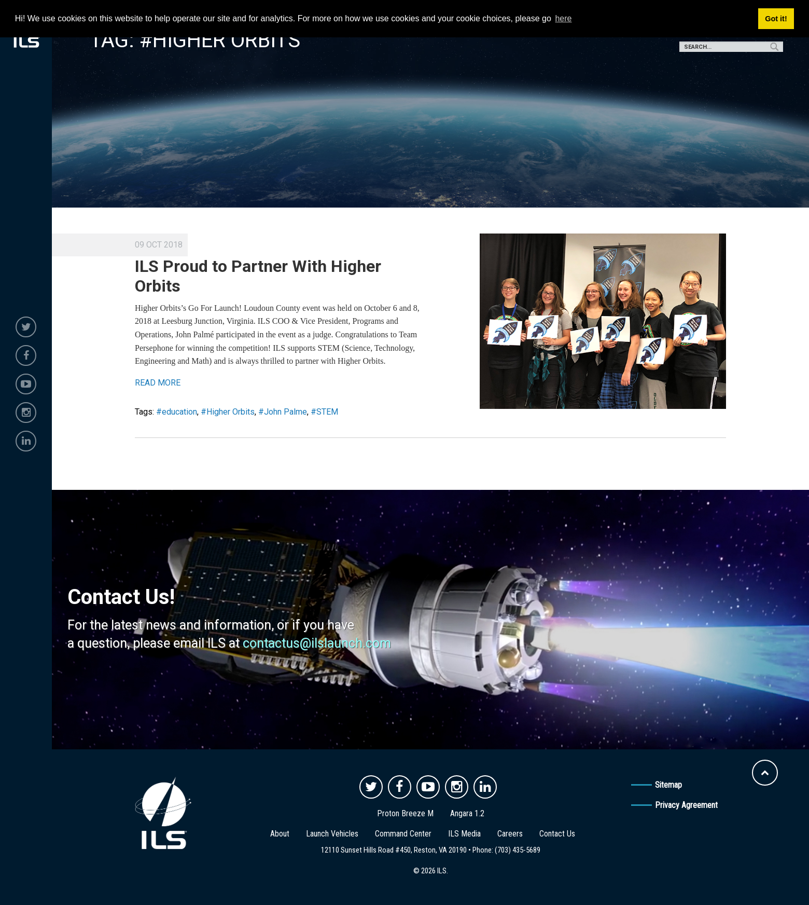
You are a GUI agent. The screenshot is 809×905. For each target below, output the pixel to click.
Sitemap (668, 785)
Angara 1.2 (467, 813)
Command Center (403, 834)
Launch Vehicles (332, 834)
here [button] (563, 18)
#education (176, 412)
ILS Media (464, 834)
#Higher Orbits (228, 412)
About (279, 834)
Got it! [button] (776, 19)
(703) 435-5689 (517, 850)
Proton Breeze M (405, 813)
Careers (510, 834)
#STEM (324, 412)
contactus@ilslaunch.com (317, 643)
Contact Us (557, 834)
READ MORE (157, 383)
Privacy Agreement (686, 805)
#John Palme (282, 412)
